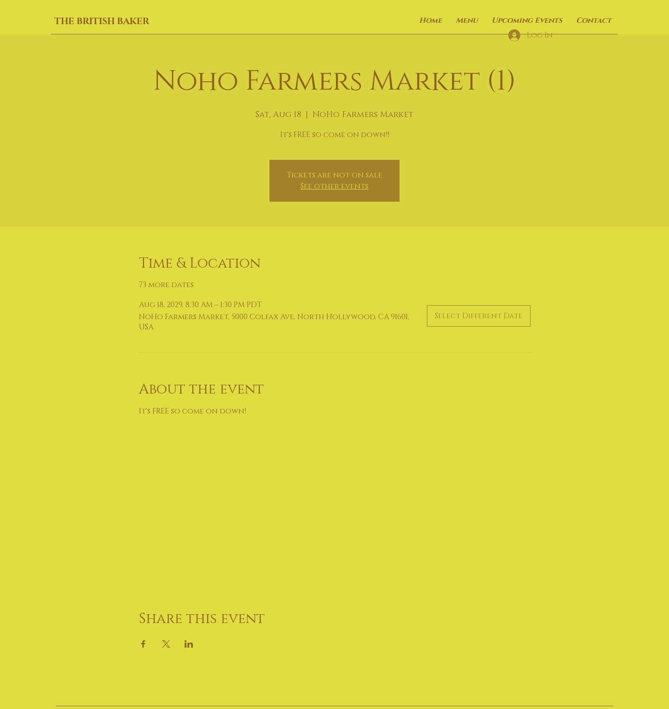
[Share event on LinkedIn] (188, 644)
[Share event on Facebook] (143, 644)
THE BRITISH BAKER (101, 21)
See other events (334, 186)
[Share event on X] (166, 644)
